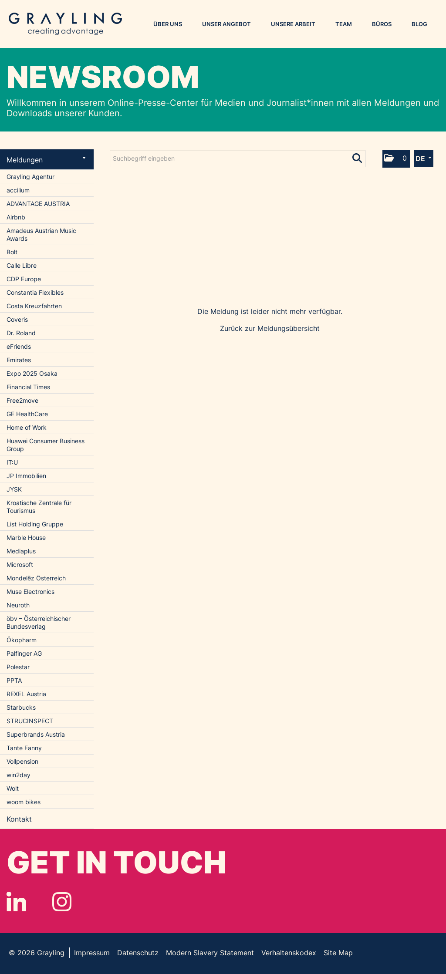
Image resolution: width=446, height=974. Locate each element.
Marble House (26, 537)
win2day (18, 775)
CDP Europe (24, 279)
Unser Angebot (226, 23)
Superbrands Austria (36, 734)
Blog (419, 23)
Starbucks (21, 707)
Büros (382, 23)
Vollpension (22, 761)
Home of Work (27, 427)
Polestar (18, 667)
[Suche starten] (357, 156)
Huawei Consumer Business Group (45, 444)
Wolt (13, 788)
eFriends (19, 346)
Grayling (65, 24)
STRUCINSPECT (30, 721)
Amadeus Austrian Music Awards (41, 234)
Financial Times (28, 387)
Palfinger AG (24, 653)
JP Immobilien (26, 475)
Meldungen (46, 159)
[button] (396, 159)
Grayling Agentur (30, 176)
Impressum (92, 952)
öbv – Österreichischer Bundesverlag (39, 622)
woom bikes (24, 801)
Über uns (167, 23)
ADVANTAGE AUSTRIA (38, 203)
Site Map (338, 952)
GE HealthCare (27, 414)
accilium (18, 190)
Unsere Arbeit (293, 23)
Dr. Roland (21, 333)
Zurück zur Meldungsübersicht (270, 328)
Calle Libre (22, 265)
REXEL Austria (26, 694)
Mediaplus (21, 551)
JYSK (14, 489)
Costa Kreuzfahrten (34, 306)
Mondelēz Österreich (36, 578)
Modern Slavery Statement (210, 952)
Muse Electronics (30, 591)
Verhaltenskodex (288, 952)
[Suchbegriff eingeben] (237, 158)
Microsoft (20, 564)
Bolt (12, 252)
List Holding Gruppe (35, 524)
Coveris (17, 319)
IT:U (12, 462)
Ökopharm (22, 640)
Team (343, 23)
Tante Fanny (24, 748)
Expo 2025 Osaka (32, 373)
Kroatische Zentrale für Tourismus (39, 506)
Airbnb (16, 217)
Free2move (22, 400)
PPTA (14, 680)
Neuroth (18, 605)
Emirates (19, 360)
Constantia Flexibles (35, 292)
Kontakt (19, 819)
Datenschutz (138, 952)
